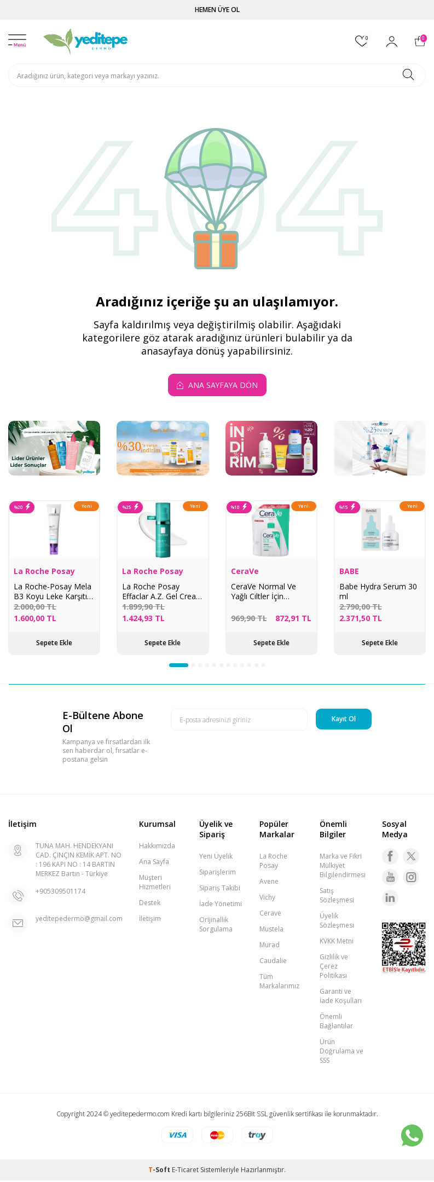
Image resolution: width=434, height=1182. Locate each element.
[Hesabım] (392, 42)
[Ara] (408, 75)
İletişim (150, 920)
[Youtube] (390, 879)
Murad (269, 946)
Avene (269, 883)
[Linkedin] (390, 899)
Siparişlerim (217, 873)
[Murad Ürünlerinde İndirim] (271, 448)
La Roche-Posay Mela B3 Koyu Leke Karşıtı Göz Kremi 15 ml (52, 591)
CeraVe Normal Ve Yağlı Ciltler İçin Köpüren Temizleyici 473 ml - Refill (266, 591)
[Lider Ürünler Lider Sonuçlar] (54, 448)
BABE (349, 571)
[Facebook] (390, 858)
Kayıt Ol (344, 720)
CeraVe (245, 571)
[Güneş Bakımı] (163, 448)
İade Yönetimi (220, 905)
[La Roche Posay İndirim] (380, 448)
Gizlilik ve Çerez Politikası (334, 968)
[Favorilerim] (362, 41)
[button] (168, 666)
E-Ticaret (185, 1171)
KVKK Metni (337, 942)
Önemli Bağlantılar (336, 1022)
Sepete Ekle (54, 642)
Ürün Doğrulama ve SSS (341, 1053)
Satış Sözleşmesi (337, 897)
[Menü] (17, 41)
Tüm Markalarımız (279, 983)
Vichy (267, 898)
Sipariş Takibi (219, 889)
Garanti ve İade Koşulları (341, 997)
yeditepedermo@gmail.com (79, 920)
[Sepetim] (420, 41)
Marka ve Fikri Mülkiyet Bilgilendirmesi (343, 867)
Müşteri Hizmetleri (155, 883)
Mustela (271, 930)
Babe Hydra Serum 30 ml (378, 591)
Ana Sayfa (154, 863)
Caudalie (273, 962)
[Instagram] (411, 879)
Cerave (270, 914)
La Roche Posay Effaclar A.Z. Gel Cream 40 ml (162, 591)
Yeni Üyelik (216, 857)
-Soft (160, 1171)
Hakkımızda (157, 847)
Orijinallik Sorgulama (216, 926)
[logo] (86, 41)
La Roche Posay (44, 571)
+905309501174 (60, 892)
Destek (149, 904)
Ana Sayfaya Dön (217, 385)
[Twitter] (411, 858)
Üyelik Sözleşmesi (337, 922)
